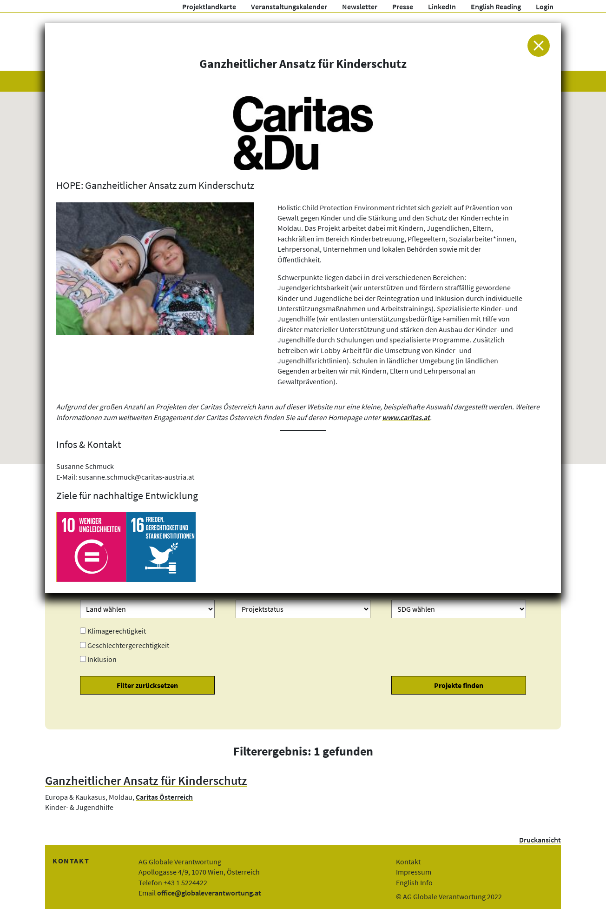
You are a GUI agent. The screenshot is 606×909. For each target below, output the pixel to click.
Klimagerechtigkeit (116, 630)
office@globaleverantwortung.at (209, 892)
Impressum (413, 871)
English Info (414, 882)
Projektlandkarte (209, 6)
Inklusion (102, 659)
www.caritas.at (406, 417)
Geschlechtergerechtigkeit (128, 645)
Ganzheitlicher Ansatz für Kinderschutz (146, 780)
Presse (402, 6)
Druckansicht (540, 839)
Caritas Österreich (164, 797)
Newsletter (359, 6)
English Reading (496, 6)
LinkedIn (442, 6)
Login (544, 6)
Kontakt (408, 861)
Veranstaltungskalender (289, 6)
